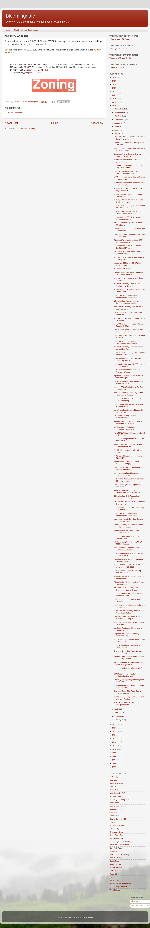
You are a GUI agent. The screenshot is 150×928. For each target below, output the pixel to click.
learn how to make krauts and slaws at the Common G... (129, 606)
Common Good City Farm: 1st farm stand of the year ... (128, 652)
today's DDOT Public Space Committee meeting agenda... (127, 342)
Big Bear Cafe (115, 796)
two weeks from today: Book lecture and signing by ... (128, 520)
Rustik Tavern (115, 861)
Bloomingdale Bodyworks (119, 800)
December (118, 109)
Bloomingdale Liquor (117, 806)
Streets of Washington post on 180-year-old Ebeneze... (128, 241)
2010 (114, 749)
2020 (114, 99)
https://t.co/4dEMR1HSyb (36, 70)
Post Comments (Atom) (25, 129)
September (119, 120)
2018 (114, 106)
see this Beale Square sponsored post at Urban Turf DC (129, 149)
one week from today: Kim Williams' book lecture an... (128, 308)
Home (7, 30)
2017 (114, 724)
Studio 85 (113, 874)
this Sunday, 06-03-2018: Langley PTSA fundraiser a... (127, 218)
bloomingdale (20, 16)
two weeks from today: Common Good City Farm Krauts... (129, 166)
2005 (114, 767)
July (116, 127)
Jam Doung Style (116, 838)
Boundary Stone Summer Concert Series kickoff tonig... (127, 155)
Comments (136, 906)
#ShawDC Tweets (116, 67)
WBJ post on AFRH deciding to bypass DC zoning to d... (126, 428)
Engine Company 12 (117, 819)
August (117, 123)
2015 (114, 731)
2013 (114, 739)
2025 (114, 81)
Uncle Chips (114, 880)
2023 (114, 88)
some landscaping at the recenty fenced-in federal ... (127, 474)
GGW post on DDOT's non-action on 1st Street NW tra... (129, 247)
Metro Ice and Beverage (119, 845)
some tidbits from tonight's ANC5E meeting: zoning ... (128, 669)
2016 (114, 728)
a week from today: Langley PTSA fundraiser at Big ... (127, 285)
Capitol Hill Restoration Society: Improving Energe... (127, 635)
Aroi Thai (113, 780)
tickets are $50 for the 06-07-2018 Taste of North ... (127, 264)
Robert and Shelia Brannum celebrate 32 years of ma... (129, 480)
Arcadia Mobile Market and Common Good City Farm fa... (129, 658)
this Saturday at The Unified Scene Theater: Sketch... (128, 595)
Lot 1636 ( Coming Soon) (119, 842)
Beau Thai (113, 790)
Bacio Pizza (114, 787)
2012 (114, 742)
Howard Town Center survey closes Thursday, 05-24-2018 (128, 422)
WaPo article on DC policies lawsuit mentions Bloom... (128, 331)
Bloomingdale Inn (116, 803)
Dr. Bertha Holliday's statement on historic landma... (128, 417)
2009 (114, 753)
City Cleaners (114, 813)
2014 (114, 735)
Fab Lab (112, 822)
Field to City (114, 829)
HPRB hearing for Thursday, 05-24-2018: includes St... (128, 543)
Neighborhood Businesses (26, 30)
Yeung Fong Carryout (118, 887)
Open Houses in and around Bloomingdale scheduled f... (126, 296)
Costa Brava (114, 816)
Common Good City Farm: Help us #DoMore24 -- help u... (128, 618)
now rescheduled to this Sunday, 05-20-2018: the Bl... (128, 554)
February (118, 716)
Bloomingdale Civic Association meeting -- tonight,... (126, 463)
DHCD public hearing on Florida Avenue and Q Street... (127, 468)
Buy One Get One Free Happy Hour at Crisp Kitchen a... (129, 138)
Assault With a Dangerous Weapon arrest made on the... (128, 445)
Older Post (97, 122)
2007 (114, 760)
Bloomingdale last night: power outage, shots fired (126, 531)
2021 (114, 95)
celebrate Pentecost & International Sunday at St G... (128, 629)
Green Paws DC (116, 835)
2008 (114, 756)
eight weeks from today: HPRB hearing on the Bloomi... (126, 172)
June (116, 130)
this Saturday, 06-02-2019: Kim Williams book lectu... (126, 212)
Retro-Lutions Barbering (119, 854)
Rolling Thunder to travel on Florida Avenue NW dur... (128, 371)
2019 (114, 102)
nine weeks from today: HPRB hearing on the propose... (129, 365)
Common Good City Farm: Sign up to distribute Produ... (129, 698)
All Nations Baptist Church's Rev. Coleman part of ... (127, 253)
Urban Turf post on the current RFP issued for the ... (128, 313)
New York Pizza (115, 848)
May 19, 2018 (35, 73)
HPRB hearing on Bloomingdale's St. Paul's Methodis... (129, 382)
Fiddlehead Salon (116, 825)
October (117, 116)
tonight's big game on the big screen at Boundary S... (128, 405)
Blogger (89, 918)
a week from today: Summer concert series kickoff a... (128, 348)
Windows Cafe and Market (120, 884)
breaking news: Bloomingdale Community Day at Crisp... (126, 589)
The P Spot (114, 877)
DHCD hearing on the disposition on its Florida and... (128, 486)
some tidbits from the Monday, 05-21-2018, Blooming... (129, 400)
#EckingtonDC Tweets (118, 49)
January (117, 720)
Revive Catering (115, 858)
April (116, 709)
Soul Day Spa (115, 871)
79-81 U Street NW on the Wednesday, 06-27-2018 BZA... (127, 491)
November (118, 112)
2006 (114, 763)
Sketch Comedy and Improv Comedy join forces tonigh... (129, 526)
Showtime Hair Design (118, 864)
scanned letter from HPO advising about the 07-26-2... (127, 572)
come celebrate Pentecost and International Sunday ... (126, 549)
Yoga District (114, 890)
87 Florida (113, 777)
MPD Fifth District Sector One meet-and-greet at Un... (128, 704)
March (117, 713)
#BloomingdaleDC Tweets (119, 39)
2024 (114, 84)
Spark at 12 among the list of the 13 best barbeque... (128, 377)
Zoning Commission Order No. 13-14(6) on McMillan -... (128, 189)
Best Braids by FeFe (117, 793)
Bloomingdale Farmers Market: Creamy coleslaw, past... (126, 302)
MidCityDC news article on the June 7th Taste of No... (128, 201)
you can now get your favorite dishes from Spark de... (129, 258)
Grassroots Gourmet (117, 832)
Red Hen (113, 851)
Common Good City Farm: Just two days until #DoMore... (128, 692)
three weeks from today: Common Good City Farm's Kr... (127, 359)
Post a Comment (15, 112)
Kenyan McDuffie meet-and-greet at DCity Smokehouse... (128, 273)
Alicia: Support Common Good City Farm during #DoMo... (128, 663)
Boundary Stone (116, 809)
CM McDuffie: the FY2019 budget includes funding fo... (127, 675)
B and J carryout (116, 783)
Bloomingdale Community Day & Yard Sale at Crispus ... (129, 583)
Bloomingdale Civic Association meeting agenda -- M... (126, 497)
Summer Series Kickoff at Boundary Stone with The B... (128, 560)
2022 (114, 92)
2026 (114, 77)
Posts (134, 901)
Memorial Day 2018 (122, 269)
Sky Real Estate (115, 867)
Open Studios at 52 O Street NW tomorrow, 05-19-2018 (127, 566)
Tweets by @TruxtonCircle (120, 58)
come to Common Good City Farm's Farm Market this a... (128, 394)
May (116, 134)
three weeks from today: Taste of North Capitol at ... (127, 612)
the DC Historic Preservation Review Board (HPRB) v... (129, 325)
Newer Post (11, 122)
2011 (114, 746)
